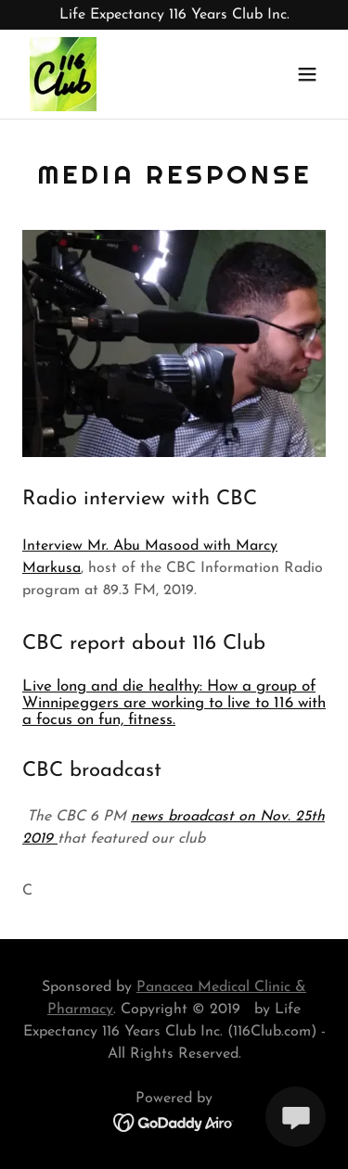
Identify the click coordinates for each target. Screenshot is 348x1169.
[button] (307, 74)
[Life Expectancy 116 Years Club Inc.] (174, 15)
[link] (63, 74)
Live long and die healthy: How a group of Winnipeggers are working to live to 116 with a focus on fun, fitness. (174, 703)
